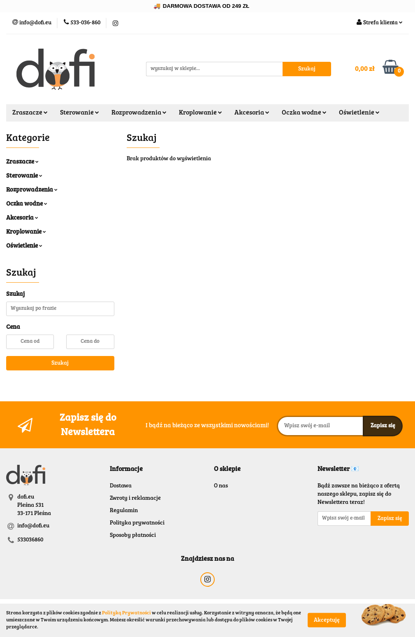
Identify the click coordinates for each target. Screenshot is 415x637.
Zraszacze (30, 113)
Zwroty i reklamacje (135, 498)
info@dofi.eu (33, 526)
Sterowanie (79, 113)
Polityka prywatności (137, 523)
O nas (221, 486)
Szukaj (60, 363)
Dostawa (121, 486)
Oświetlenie (359, 113)
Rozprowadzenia (139, 113)
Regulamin (124, 511)
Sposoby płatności (133, 536)
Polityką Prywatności (126, 613)
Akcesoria (251, 113)
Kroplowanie (200, 113)
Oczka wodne (304, 113)
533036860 (30, 540)
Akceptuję (327, 620)
